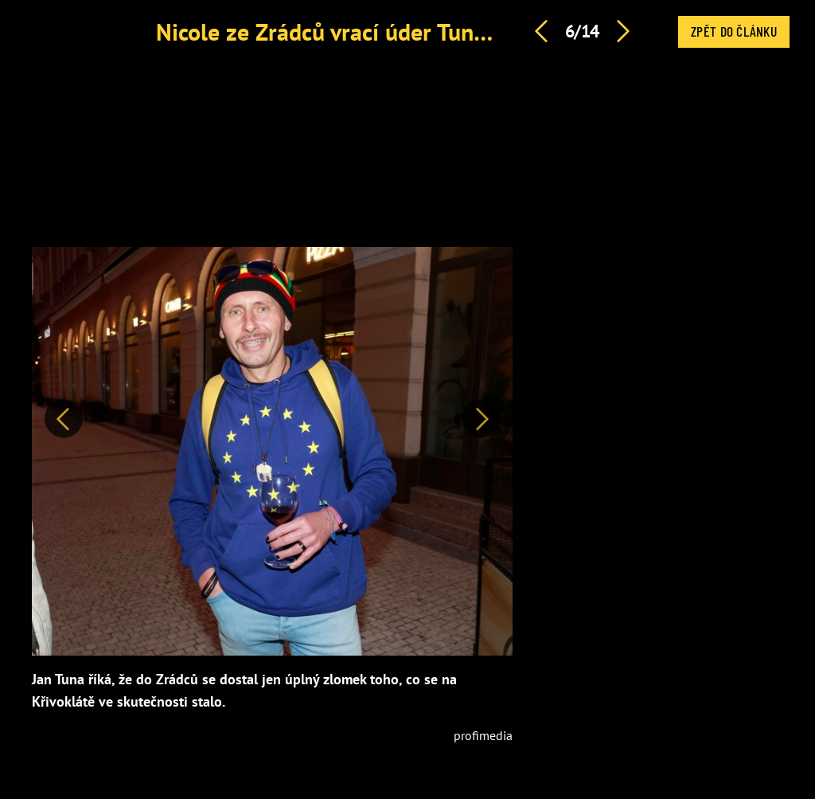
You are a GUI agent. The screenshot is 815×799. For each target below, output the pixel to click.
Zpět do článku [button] (734, 31)
